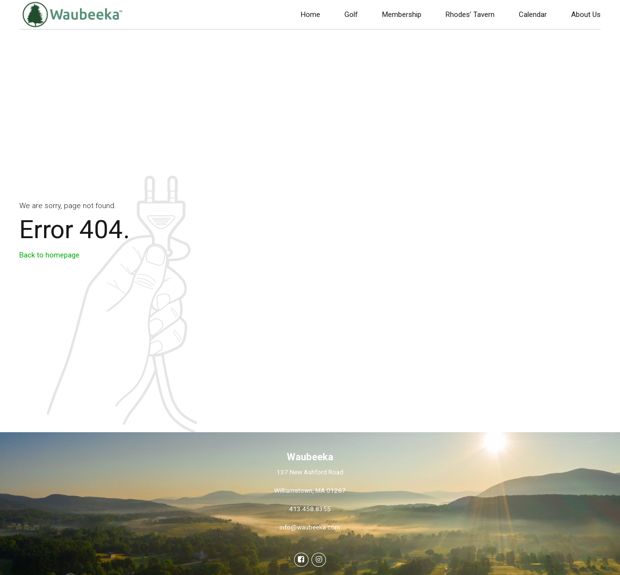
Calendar (533, 14)
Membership (401, 14)
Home (310, 14)
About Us (586, 14)
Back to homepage (49, 255)
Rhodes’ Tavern (470, 14)
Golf (351, 14)
